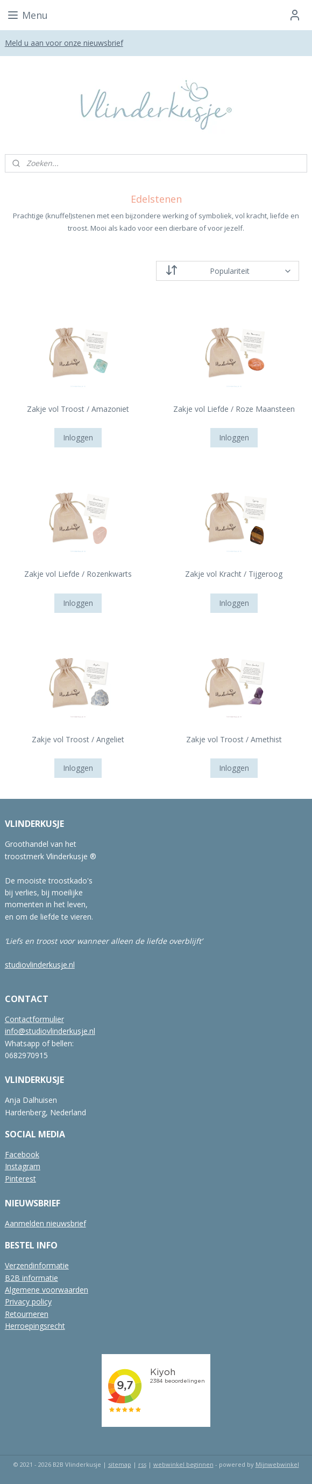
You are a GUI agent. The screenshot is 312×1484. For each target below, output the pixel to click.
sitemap (119, 1464)
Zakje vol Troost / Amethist (234, 739)
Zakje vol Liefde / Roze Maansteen (234, 409)
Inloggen (78, 437)
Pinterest (20, 1179)
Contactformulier (34, 1019)
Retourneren (26, 1314)
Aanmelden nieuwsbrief (45, 1223)
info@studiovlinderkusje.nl (50, 1031)
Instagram (22, 1166)
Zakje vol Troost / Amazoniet (78, 409)
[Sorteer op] (228, 270)
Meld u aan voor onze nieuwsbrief (64, 43)
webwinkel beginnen (183, 1464)
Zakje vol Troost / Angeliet (78, 739)
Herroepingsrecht (35, 1326)
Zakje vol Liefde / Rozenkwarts (78, 574)
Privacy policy (28, 1301)
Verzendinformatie (37, 1265)
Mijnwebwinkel (277, 1464)
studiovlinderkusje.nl (40, 965)
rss (142, 1464)
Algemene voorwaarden (46, 1290)
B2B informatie (31, 1278)
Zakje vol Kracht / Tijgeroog (233, 574)
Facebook (22, 1154)
